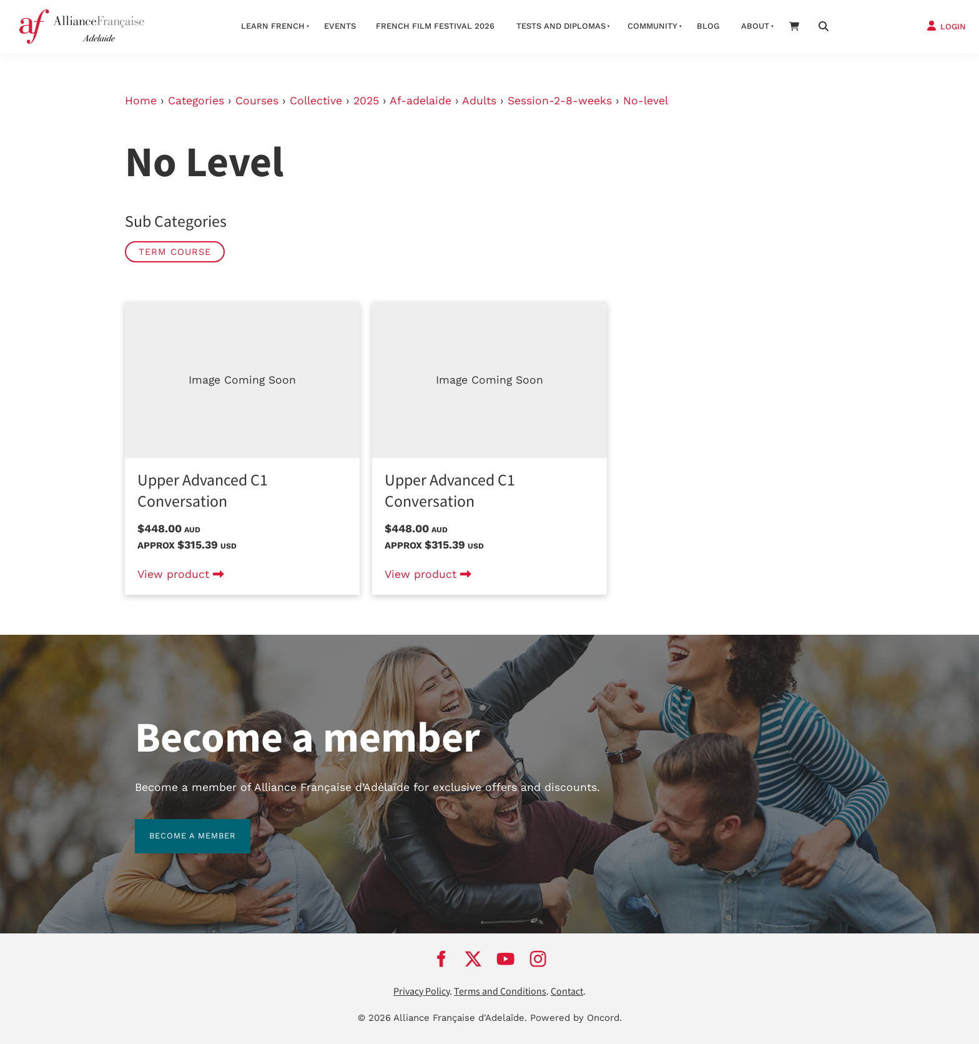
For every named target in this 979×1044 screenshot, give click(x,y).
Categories (196, 100)
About (755, 26)
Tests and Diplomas (561, 26)
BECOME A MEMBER (178, 826)
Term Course (175, 251)
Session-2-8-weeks (560, 100)
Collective (316, 100)
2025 (366, 100)
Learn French (273, 26)
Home (141, 100)
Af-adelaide (420, 100)
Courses (256, 100)
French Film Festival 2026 (435, 26)
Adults (479, 100)
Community (652, 26)
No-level (645, 100)
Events (340, 26)
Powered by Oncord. (576, 1017)
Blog (708, 26)
